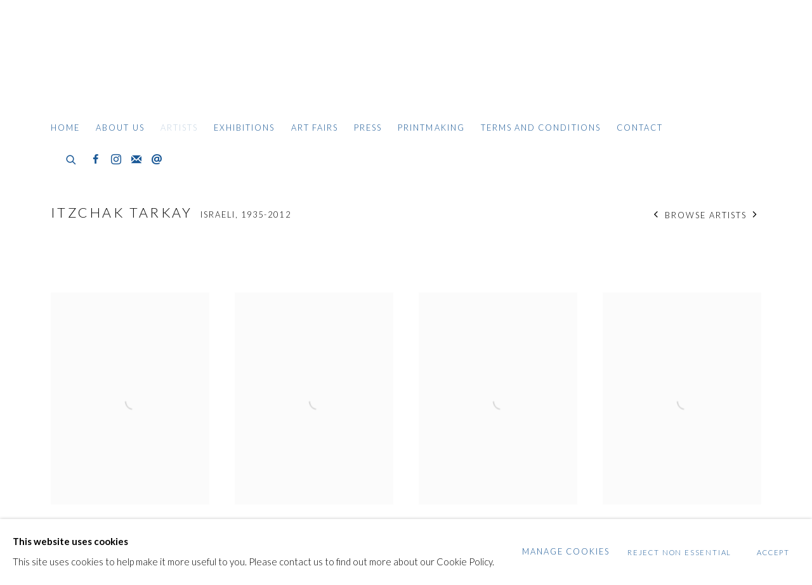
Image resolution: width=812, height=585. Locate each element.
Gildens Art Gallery (89, 62)
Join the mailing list (136, 160)
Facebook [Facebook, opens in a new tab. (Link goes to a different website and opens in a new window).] (96, 160)
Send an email (157, 160)
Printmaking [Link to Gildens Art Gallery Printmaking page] (431, 127)
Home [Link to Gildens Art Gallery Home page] (65, 127)
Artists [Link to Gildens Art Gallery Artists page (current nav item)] (179, 127)
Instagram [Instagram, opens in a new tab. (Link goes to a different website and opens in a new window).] (116, 160)
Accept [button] (773, 552)
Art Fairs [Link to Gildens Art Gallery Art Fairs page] (314, 127)
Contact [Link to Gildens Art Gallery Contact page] (640, 127)
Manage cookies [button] (566, 551)
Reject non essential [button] (679, 552)
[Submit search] (71, 158)
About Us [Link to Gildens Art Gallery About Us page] (120, 127)
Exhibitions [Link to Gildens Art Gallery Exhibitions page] (244, 127)
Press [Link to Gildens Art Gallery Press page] (368, 127)
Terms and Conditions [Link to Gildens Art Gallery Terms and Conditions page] (541, 127)
